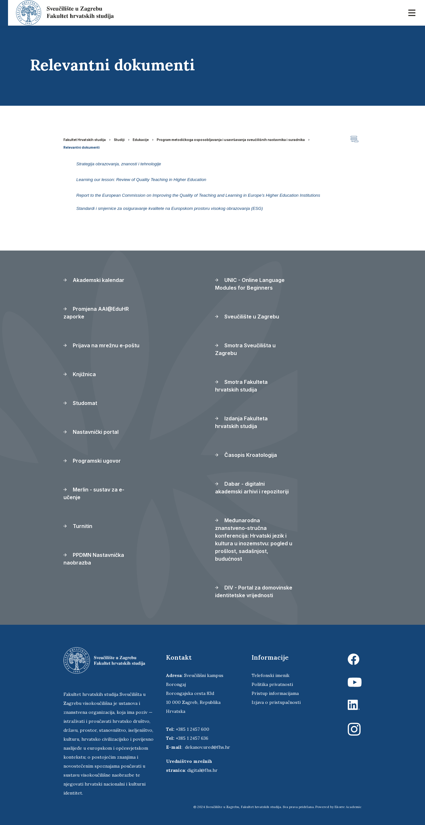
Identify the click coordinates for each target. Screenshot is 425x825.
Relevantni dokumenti (81, 147)
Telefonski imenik (270, 675)
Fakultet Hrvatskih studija (84, 140)
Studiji (119, 140)
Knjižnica (79, 374)
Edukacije (141, 140)
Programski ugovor (92, 461)
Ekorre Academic (348, 807)
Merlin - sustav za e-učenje (93, 493)
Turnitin (77, 526)
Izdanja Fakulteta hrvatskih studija (241, 422)
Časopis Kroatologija (246, 455)
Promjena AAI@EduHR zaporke (96, 313)
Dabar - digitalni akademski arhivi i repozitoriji (252, 488)
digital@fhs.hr (202, 770)
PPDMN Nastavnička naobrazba (93, 559)
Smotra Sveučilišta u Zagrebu (245, 349)
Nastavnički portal (91, 432)
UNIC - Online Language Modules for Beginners (250, 284)
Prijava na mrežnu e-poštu (101, 345)
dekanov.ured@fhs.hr (207, 747)
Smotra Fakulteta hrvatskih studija (241, 386)
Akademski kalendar (93, 280)
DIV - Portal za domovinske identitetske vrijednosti (253, 591)
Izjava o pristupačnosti (276, 702)
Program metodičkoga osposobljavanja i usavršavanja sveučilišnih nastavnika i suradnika (231, 140)
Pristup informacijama (275, 693)
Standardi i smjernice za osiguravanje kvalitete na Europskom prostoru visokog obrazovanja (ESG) (169, 208)
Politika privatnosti (272, 684)
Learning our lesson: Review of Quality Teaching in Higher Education (141, 179)
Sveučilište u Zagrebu (247, 316)
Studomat (80, 403)
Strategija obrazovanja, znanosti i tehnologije (118, 163)
